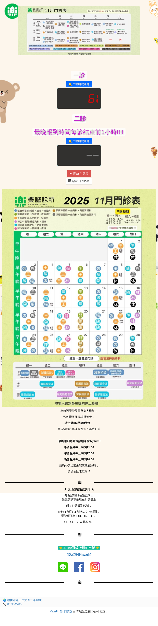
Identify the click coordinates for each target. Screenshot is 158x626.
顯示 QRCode (79, 181)
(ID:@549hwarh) (79, 554)
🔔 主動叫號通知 (79, 84)
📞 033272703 (12, 604)
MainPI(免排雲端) (61, 611)
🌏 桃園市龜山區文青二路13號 (22, 600)
